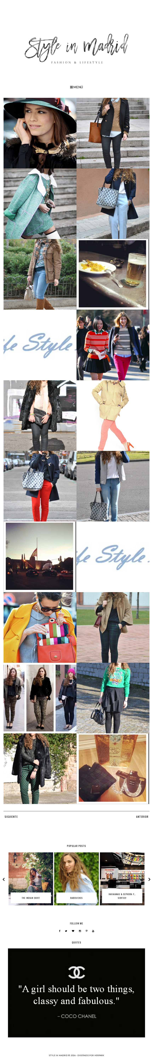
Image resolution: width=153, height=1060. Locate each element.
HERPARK (99, 1055)
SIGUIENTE (11, 816)
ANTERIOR (142, 816)
